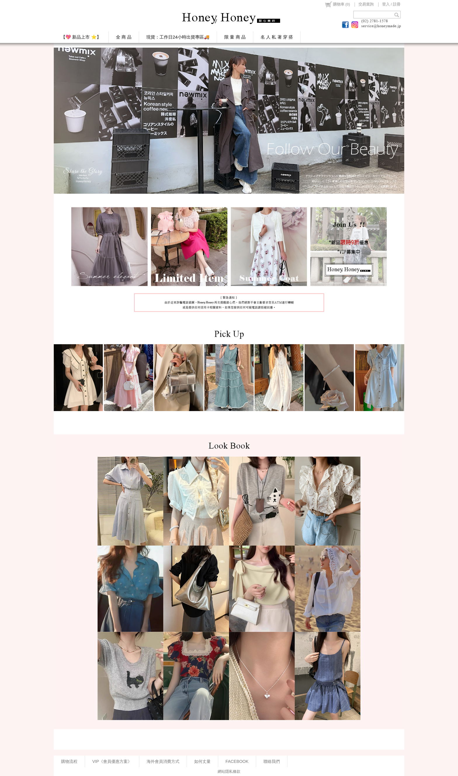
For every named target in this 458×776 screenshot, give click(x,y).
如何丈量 (202, 761)
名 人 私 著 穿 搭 (277, 36)
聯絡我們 (271, 761)
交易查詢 (366, 4)
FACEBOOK (237, 761)
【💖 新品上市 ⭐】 (81, 36)
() (337, 4)
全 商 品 (124, 36)
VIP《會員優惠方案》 (112, 761)
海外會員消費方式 (163, 761)
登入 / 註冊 (391, 4)
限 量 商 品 (235, 36)
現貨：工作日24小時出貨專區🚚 (177, 36)
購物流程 (69, 761)
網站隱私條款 (229, 771)
